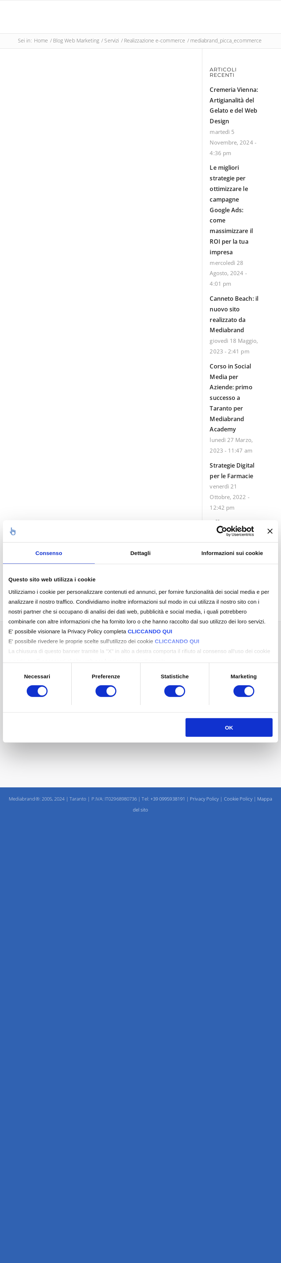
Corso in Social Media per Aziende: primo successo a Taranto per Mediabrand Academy (231, 398)
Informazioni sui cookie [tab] (232, 553)
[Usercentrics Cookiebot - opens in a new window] (222, 531)
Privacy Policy (204, 798)
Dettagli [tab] (140, 553)
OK (229, 727)
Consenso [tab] (48, 553)
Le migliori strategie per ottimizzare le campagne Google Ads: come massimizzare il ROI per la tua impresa (231, 210)
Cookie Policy (238, 798)
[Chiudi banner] (270, 531)
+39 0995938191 (167, 798)
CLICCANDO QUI (150, 631)
